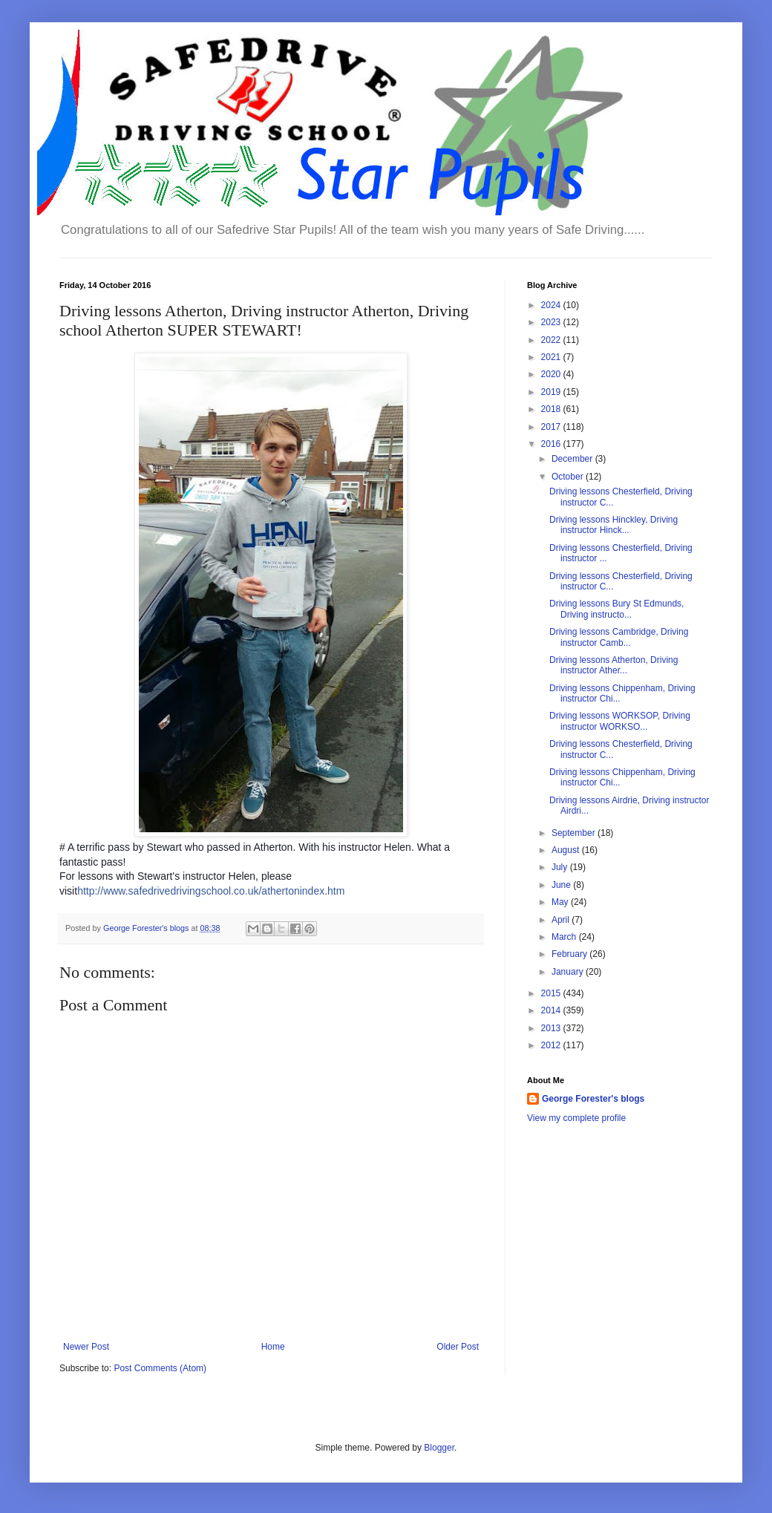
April (562, 920)
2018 (552, 409)
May (561, 902)
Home (273, 1347)
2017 (552, 427)
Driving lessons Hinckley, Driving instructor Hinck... (613, 524)
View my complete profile (576, 1118)
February (570, 954)
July (561, 867)
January (569, 972)
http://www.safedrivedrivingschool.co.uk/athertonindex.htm (210, 891)
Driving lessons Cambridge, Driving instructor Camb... (618, 637)
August (567, 850)
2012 (552, 1045)
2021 (552, 357)
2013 (552, 1028)
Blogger (439, 1447)
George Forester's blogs (593, 1099)
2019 (552, 392)
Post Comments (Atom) (160, 1368)
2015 (552, 993)
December (573, 459)
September (575, 833)
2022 (552, 340)
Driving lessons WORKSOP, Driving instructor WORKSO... (619, 720)
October (569, 476)
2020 (552, 374)
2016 (552, 444)
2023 (552, 322)
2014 (552, 1010)
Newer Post (86, 1347)
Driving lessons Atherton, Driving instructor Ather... (613, 665)
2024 (552, 305)
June (562, 885)
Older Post (457, 1347)
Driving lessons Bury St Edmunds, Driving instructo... (616, 608)
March (565, 937)
